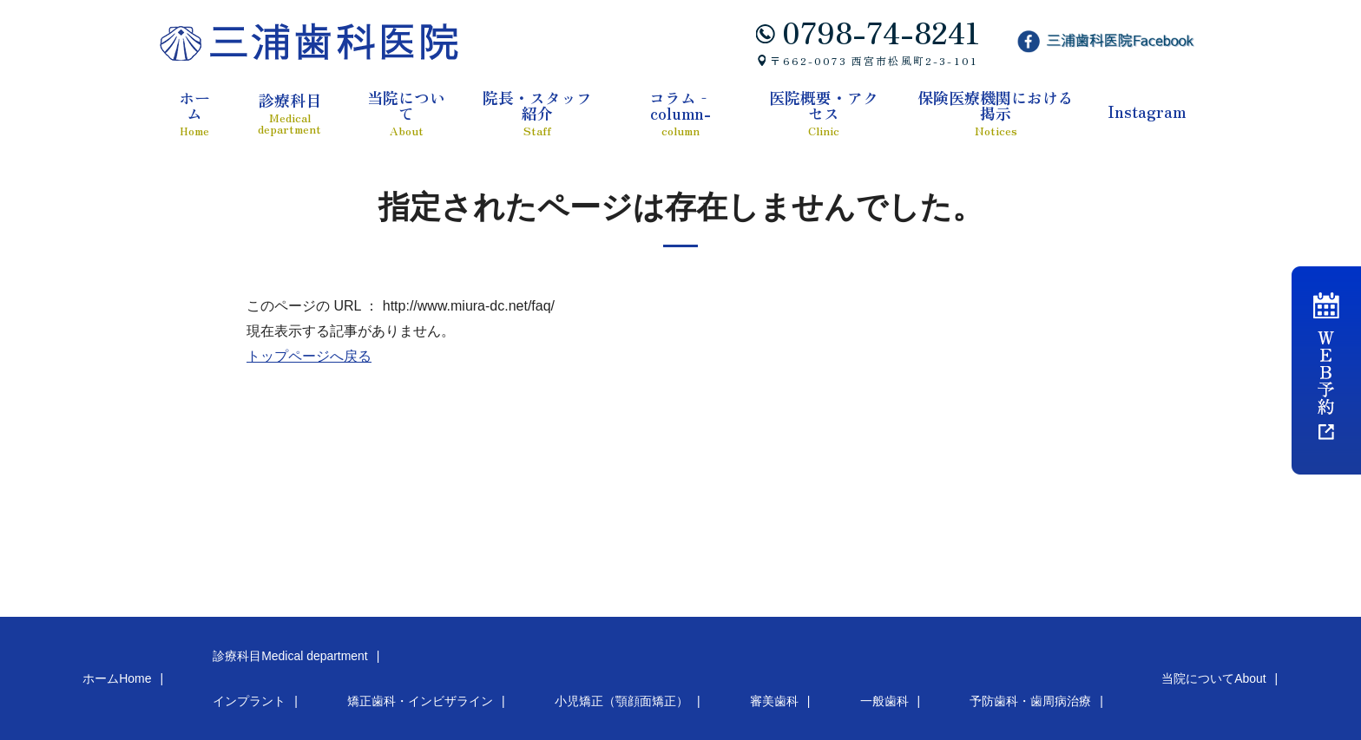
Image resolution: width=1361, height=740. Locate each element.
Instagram (1147, 111)
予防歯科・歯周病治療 (694, 664)
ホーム (194, 112)
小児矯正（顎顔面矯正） (425, 664)
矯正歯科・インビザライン (275, 664)
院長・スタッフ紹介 (536, 112)
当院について (406, 112)
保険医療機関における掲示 (995, 112)
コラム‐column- (680, 112)
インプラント (153, 664)
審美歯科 (529, 664)
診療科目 (290, 113)
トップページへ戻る (309, 356)
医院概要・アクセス (824, 112)
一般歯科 (595, 664)
